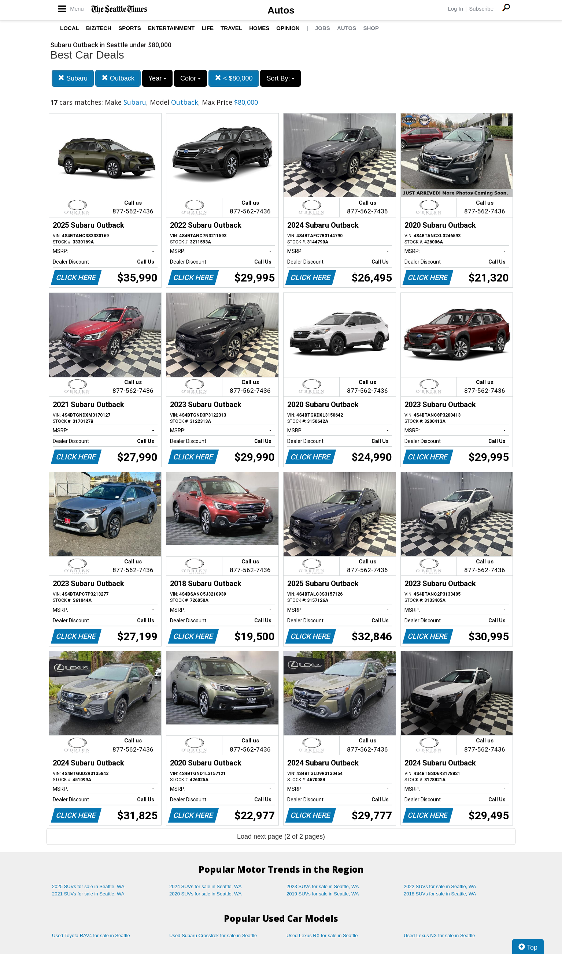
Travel (231, 28)
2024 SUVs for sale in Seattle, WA (205, 886)
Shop (371, 28)
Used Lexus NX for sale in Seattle (439, 935)
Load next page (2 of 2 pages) (281, 836)
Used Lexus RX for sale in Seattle (322, 935)
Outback (117, 78)
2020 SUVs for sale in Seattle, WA (205, 894)
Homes (259, 28)
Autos (281, 10)
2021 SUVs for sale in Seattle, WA (88, 894)
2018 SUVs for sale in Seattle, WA (440, 894)
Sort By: (280, 78)
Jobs (322, 28)
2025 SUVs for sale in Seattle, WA (88, 886)
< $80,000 (234, 78)
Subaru (73, 78)
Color (190, 78)
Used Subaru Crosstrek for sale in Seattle (213, 935)
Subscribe (481, 8)
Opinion (287, 28)
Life (207, 28)
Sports (129, 28)
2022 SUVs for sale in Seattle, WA (440, 886)
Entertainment (171, 28)
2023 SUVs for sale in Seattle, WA (322, 886)
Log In (455, 8)
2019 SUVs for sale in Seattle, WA (322, 894)
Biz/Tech (98, 28)
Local (69, 28)
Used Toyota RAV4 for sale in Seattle (91, 935)
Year (157, 78)
